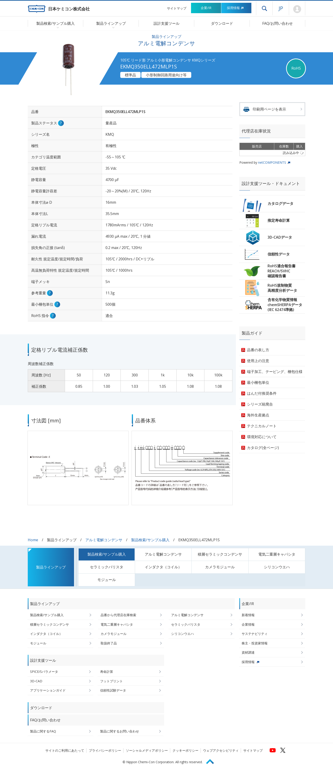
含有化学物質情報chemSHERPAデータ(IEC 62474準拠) (285, 304)
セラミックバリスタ (106, 566)
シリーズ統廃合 (260, 404)
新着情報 (248, 615)
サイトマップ (176, 8)
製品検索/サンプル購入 (150, 539)
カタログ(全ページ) (263, 447)
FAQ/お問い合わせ (277, 23)
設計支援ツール (166, 23)
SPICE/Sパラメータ (44, 671)
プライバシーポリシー (105, 750)
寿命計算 (106, 671)
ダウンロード (222, 23)
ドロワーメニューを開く (264, 8)
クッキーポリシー (185, 750)
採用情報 (235, 8)
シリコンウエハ (277, 566)
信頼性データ (279, 254)
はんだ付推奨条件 (262, 393)
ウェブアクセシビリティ (221, 750)
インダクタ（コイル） (163, 566)
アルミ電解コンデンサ (103, 539)
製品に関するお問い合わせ (119, 731)
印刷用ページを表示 (269, 109)
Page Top (212, 761)
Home (33, 539)
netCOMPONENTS (272, 162)
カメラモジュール (220, 566)
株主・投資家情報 (255, 643)
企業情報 (248, 624)
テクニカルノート (262, 425)
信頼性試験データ (113, 690)
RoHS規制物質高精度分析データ (282, 288)
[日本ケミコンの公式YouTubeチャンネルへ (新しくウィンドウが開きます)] (273, 750)
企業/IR (206, 8)
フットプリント (111, 681)
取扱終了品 (109, 643)
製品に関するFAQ (43, 731)
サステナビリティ (255, 633)
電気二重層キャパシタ (276, 554)
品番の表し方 (258, 349)
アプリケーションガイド (48, 690)
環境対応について (262, 436)
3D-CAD (36, 681)
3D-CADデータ (280, 237)
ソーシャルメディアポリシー (147, 750)
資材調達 (248, 652)
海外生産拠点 (258, 415)
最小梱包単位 (258, 382)
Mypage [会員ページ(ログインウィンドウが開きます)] (297, 9)
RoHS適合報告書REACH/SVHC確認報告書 (282, 270)
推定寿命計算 (279, 220)
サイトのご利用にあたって (64, 750)
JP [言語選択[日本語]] (281, 8)
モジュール (106, 579)
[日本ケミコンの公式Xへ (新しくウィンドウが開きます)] (282, 750)
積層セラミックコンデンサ (220, 554)
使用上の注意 (258, 360)
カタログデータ (280, 203)
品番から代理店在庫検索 (118, 615)
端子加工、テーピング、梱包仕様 (274, 371)
